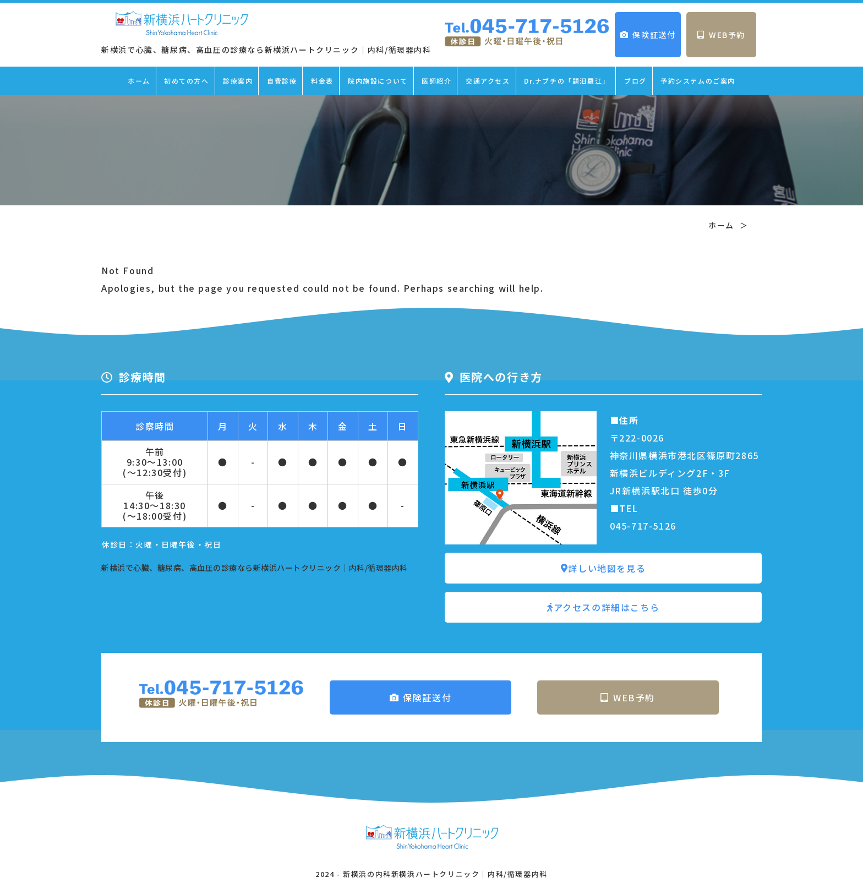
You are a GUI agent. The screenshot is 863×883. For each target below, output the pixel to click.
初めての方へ (186, 80)
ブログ (635, 80)
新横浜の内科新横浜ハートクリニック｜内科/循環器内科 (445, 874)
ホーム (139, 80)
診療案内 (238, 80)
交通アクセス (488, 80)
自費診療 (282, 80)
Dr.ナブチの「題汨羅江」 (567, 80)
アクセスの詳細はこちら (603, 607)
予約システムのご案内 (697, 80)
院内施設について (378, 80)
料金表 (322, 80)
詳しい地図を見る (603, 568)
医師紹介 (436, 80)
